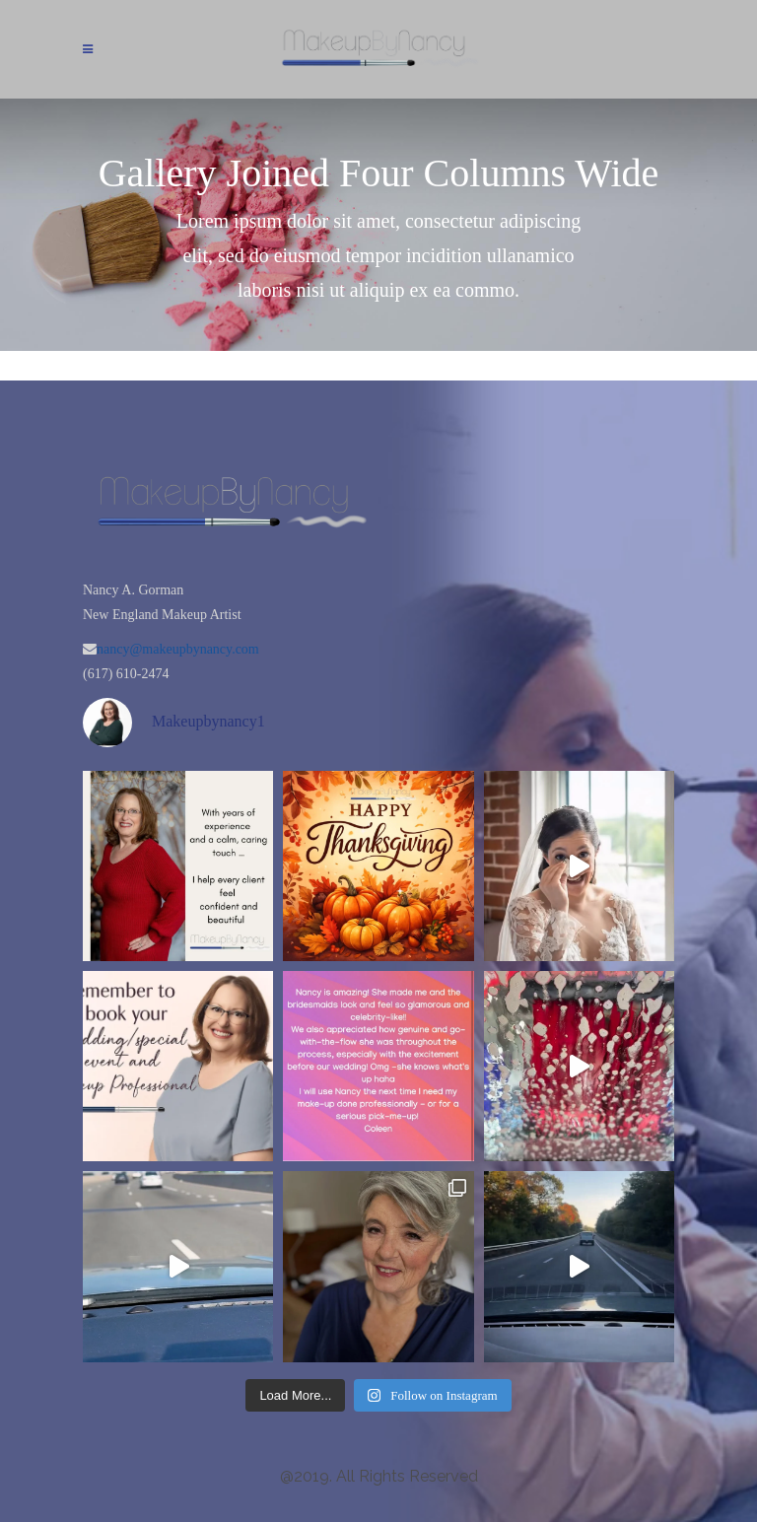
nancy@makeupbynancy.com (178, 649)
